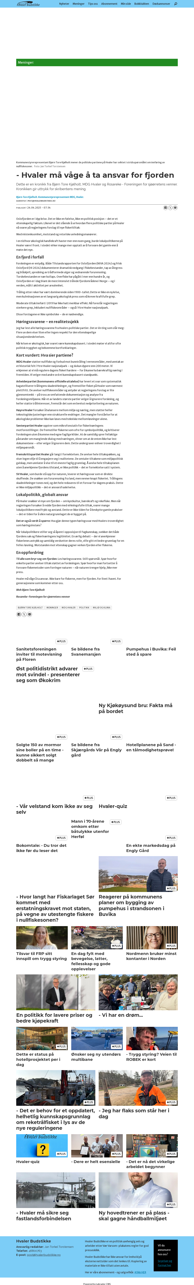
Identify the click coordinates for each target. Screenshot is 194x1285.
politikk (84, 607)
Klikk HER (140, 1272)
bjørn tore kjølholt (30, 607)
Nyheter (64, 3)
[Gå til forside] (28, 3)
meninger (52, 607)
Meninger (79, 3)
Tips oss (93, 3)
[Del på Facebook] (165, 207)
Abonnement (109, 3)
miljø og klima (101, 607)
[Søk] (175, 4)
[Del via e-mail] (175, 207)
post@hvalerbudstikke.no (44, 1254)
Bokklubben (141, 3)
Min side (126, 3)
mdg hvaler (68, 607)
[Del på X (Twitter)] (170, 207)
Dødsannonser (161, 3)
